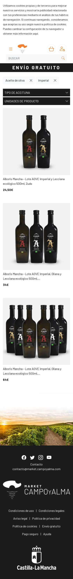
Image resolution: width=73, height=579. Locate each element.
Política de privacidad (46, 518)
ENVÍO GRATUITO (36, 67)
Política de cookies (24, 526)
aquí (35, 33)
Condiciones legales (51, 510)
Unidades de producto (36, 101)
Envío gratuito (51, 526)
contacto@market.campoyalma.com (36, 469)
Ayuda (47, 534)
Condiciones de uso (21, 510)
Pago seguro (30, 534)
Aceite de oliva (15, 80)
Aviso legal (20, 518)
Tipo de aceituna (36, 92)
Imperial (43, 80)
